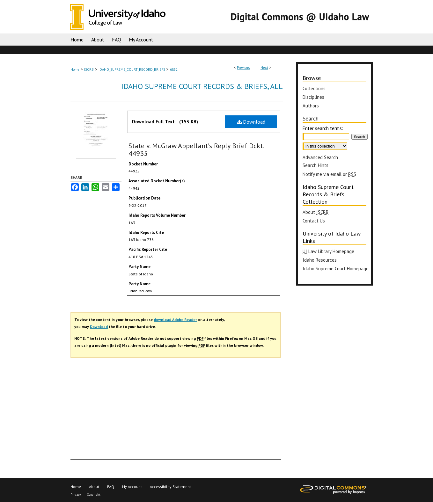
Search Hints (315, 165)
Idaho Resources (320, 260)
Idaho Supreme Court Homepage (336, 269)
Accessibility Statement (170, 486)
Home (74, 69)
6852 (174, 69)
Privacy (75, 494)
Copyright (93, 494)
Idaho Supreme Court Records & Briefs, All (202, 86)
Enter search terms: (323, 128)
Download (251, 122)
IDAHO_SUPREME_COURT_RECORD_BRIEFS (132, 69)
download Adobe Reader (175, 319)
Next (264, 67)
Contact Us (314, 221)
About (315, 212)
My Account (132, 486)
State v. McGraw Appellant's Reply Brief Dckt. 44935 (196, 149)
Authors (311, 106)
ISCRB (89, 69)
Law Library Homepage (328, 251)
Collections (314, 88)
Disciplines (313, 97)
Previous (243, 67)
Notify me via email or (329, 174)
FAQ (110, 486)
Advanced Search (320, 157)
